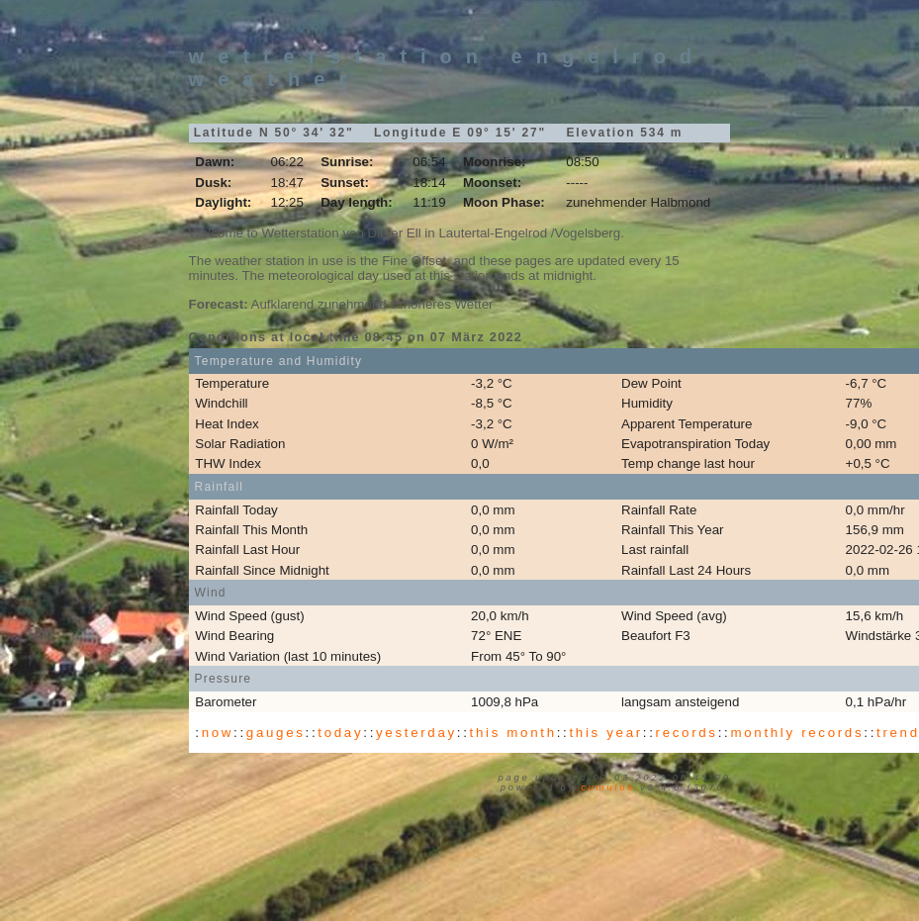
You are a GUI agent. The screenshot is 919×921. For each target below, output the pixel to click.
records (687, 732)
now (217, 732)
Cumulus (607, 787)
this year (605, 732)
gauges (276, 732)
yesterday (416, 732)
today (340, 732)
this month (513, 732)
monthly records (797, 732)
